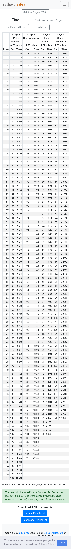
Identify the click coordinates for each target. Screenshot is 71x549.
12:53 (36, 406)
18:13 (49, 370)
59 (56, 261)
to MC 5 (42, 27)
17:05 (49, 309)
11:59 (36, 342)
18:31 (64, 61)
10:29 (36, 125)
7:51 (19, 450)
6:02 (19, 161)
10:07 (36, 93)
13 (13, 65)
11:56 (36, 334)
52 (43, 382)
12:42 (36, 390)
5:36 (19, 77)
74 (43, 209)
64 (43, 201)
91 (56, 209)
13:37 (49, 53)
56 (56, 245)
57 (27, 281)
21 (13, 165)
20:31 (64, 165)
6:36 (19, 289)
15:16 (49, 145)
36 (43, 169)
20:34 (49, 414)
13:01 (36, 410)
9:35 (36, 57)
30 (56, 101)
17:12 (49, 321)
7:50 (19, 446)
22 (43, 129)
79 (43, 293)
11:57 (36, 338)
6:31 (19, 265)
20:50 (64, 177)
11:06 (36, 193)
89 (43, 233)
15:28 (49, 165)
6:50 (19, 338)
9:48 (36, 69)
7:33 (19, 418)
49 (13, 153)
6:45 (19, 326)
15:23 (49, 161)
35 (56, 257)
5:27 (19, 69)
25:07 (64, 398)
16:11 (49, 209)
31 (43, 121)
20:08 (64, 141)
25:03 (64, 390)
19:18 (64, 81)
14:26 (49, 77)
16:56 (49, 293)
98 (13, 470)
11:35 (36, 285)
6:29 (19, 253)
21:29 (64, 213)
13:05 (36, 422)
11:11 (36, 209)
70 (56, 402)
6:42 (19, 313)
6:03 (19, 169)
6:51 (19, 346)
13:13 (36, 434)
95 (56, 281)
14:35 (49, 89)
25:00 (64, 386)
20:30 (64, 161)
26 (43, 145)
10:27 (36, 121)
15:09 (49, 133)
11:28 (36, 265)
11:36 (36, 289)
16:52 (49, 277)
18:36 (49, 386)
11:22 (36, 233)
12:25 (36, 366)
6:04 (19, 173)
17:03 (49, 305)
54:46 (49, 434)
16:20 (49, 229)
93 (43, 374)
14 (27, 69)
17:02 (49, 301)
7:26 (19, 406)
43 (56, 213)
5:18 (19, 53)
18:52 (64, 69)
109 (56, 289)
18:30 (49, 382)
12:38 (36, 378)
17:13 (49, 326)
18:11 (49, 366)
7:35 (19, 426)
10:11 (36, 101)
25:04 (64, 394)
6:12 (19, 189)
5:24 (19, 61)
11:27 (36, 261)
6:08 (19, 181)
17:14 (49, 334)
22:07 (64, 269)
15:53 (49, 185)
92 (27, 205)
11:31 (36, 273)
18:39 (49, 390)
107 (56, 394)
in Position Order (16, 27)
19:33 (64, 97)
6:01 (19, 157)
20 (13, 117)
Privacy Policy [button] (46, 544)
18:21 (49, 374)
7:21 (19, 398)
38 (56, 169)
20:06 (64, 133)
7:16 (19, 386)
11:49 (36, 317)
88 (56, 370)
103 (56, 366)
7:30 (19, 410)
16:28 (49, 237)
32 (56, 133)
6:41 (19, 309)
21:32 (64, 221)
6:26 (19, 233)
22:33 (64, 297)
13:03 (36, 414)
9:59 (36, 77)
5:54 (19, 129)
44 (56, 197)
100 (56, 330)
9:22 (36, 53)
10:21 (36, 113)
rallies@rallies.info (53, 532)
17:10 (49, 313)
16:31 (49, 245)
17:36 (49, 338)
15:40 (49, 173)
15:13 (49, 141)
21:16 (64, 197)
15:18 (49, 149)
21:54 (64, 241)
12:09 (36, 354)
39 (56, 334)
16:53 (49, 281)
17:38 (49, 342)
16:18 (49, 221)
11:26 (36, 253)
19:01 (49, 402)
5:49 (19, 121)
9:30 (19, 470)
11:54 (36, 330)
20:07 (64, 137)
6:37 (19, 297)
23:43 (64, 346)
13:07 (36, 426)
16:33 (49, 249)
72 (56, 386)
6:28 (19, 249)
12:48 (36, 402)
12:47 (36, 398)
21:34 (64, 229)
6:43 (19, 317)
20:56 (64, 185)
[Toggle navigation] (64, 4)
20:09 (64, 149)
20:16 (64, 153)
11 (43, 77)
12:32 (36, 370)
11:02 (36, 189)
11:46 (36, 309)
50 (56, 173)
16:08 (49, 197)
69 (43, 285)
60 (56, 414)
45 (43, 189)
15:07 (49, 125)
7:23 (19, 402)
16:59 (49, 297)
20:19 (64, 157)
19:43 (64, 113)
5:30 (19, 73)
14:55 (49, 117)
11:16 (36, 221)
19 (43, 97)
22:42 (64, 313)
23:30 (64, 338)
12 (56, 77)
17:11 (49, 317)
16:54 (49, 285)
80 (13, 241)
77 (56, 326)
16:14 (49, 213)
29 (43, 133)
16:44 (49, 273)
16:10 (49, 201)
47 (43, 313)
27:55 (64, 414)
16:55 (49, 289)
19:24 (64, 89)
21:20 (64, 205)
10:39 (36, 161)
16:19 (49, 225)
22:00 (64, 257)
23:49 (64, 358)
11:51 (36, 321)
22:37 (64, 301)
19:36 (64, 109)
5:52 (19, 125)
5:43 (19, 93)
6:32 (19, 269)
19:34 (64, 105)
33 (43, 137)
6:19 (19, 213)
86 (56, 338)
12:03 (36, 346)
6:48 (19, 334)
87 (13, 402)
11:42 (36, 305)
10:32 (36, 137)
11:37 (36, 293)
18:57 (49, 394)
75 (56, 229)
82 (13, 370)
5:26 (19, 65)
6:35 (19, 273)
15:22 (49, 157)
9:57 (19, 474)
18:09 (49, 362)
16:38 (49, 257)
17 (56, 121)
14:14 (49, 69)
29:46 (36, 458)
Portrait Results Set (35, 513)
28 (27, 169)
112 (56, 317)
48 (13, 233)
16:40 (49, 269)
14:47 (49, 113)
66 (43, 297)
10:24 (36, 117)
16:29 (49, 241)
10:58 (36, 185)
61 (56, 237)
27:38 (64, 410)
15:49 (49, 181)
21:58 (64, 253)
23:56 (64, 362)
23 (56, 141)
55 (56, 241)
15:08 (49, 129)
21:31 (64, 217)
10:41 (36, 165)
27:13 (64, 406)
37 (13, 121)
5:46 (19, 113)
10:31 (36, 133)
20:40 (64, 169)
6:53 (19, 354)
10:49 (36, 169)
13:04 (36, 418)
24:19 (64, 370)
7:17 (19, 390)
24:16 (64, 366)
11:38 (36, 297)
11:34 (36, 277)
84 (56, 342)
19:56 (64, 121)
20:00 (64, 125)
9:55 (36, 73)
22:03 (64, 265)
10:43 (19, 478)
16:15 (49, 217)
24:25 (64, 374)
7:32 (19, 414)
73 (56, 249)
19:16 (64, 77)
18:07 (49, 358)
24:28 (64, 378)
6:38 (19, 301)
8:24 (19, 454)
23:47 (64, 354)
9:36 (36, 61)
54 (27, 161)
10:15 (36, 105)
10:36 (36, 153)
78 (13, 462)
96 (13, 257)
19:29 (64, 93)
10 (27, 57)
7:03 (19, 374)
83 (56, 358)
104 (27, 454)
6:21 (19, 217)
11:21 (36, 229)
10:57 (36, 181)
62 (27, 201)
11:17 (36, 225)
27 (27, 121)
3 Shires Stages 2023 (34, 12)
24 (13, 105)
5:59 (19, 149)
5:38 (19, 81)
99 (56, 293)
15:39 (49, 169)
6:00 (19, 153)
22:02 (64, 261)
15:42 (49, 177)
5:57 (19, 137)
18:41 (64, 65)
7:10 (19, 378)
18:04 (64, 53)
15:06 (49, 121)
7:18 (19, 394)
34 (13, 205)
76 (56, 346)
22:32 (64, 293)
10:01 (36, 81)
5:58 (19, 145)
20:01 (64, 129)
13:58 (49, 61)
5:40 (19, 89)
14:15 (36, 446)
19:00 (49, 398)
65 (43, 281)
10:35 (36, 145)
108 (56, 382)
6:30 (19, 261)
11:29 (36, 269)
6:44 (19, 321)
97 (56, 225)
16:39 (49, 265)
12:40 (36, 386)
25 (13, 474)
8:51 (19, 466)
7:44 (19, 442)
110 (56, 374)
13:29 (36, 438)
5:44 (19, 97)
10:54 (36, 177)
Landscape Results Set (35, 520)
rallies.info (24, 532)
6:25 (19, 229)
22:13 (64, 273)
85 (56, 350)
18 (13, 93)
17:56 (49, 346)
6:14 (19, 193)
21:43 (64, 233)
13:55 (49, 57)
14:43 (49, 101)
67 (27, 233)
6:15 (19, 205)
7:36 (19, 434)
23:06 (64, 326)
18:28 (64, 57)
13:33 (36, 442)
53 (43, 185)
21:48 (64, 237)
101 (43, 398)
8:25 (19, 458)
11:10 (36, 201)
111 (56, 309)
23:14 (64, 334)
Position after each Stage (48, 20)
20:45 (64, 173)
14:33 (49, 85)
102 (56, 390)
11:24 (36, 245)
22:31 (64, 289)
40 (27, 362)
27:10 (64, 402)
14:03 (49, 65)
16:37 (49, 253)
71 (56, 313)
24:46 (64, 382)
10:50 (36, 173)
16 (27, 113)
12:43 (36, 394)
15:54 (49, 189)
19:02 (64, 73)
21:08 (64, 193)
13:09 (36, 430)
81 (43, 205)
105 (43, 358)
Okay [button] (62, 542)
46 (13, 125)
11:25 (36, 249)
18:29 (49, 378)
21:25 (49, 426)
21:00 (64, 189)
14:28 (49, 81)
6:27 (19, 241)
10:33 (36, 141)
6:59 (19, 362)
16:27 (49, 233)
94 (27, 334)
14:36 (49, 97)
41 (13, 446)
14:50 (36, 450)
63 (43, 193)
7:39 (19, 438)
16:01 (49, 193)
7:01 (19, 366)
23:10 (64, 330)
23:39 (64, 342)
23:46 (64, 350)
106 (56, 305)
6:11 (19, 185)
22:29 (64, 285)
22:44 (64, 321)
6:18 (19, 209)
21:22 (64, 209)
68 (43, 277)
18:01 (49, 354)
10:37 (36, 157)
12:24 (36, 362)
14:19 (49, 73)
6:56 (19, 358)
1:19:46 (63, 418)
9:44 (36, 65)
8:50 (19, 462)
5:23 (19, 57)
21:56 (64, 249)
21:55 (64, 245)
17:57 (49, 350)
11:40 (36, 301)
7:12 (19, 382)
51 (27, 153)
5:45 (19, 109)
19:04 (49, 410)
